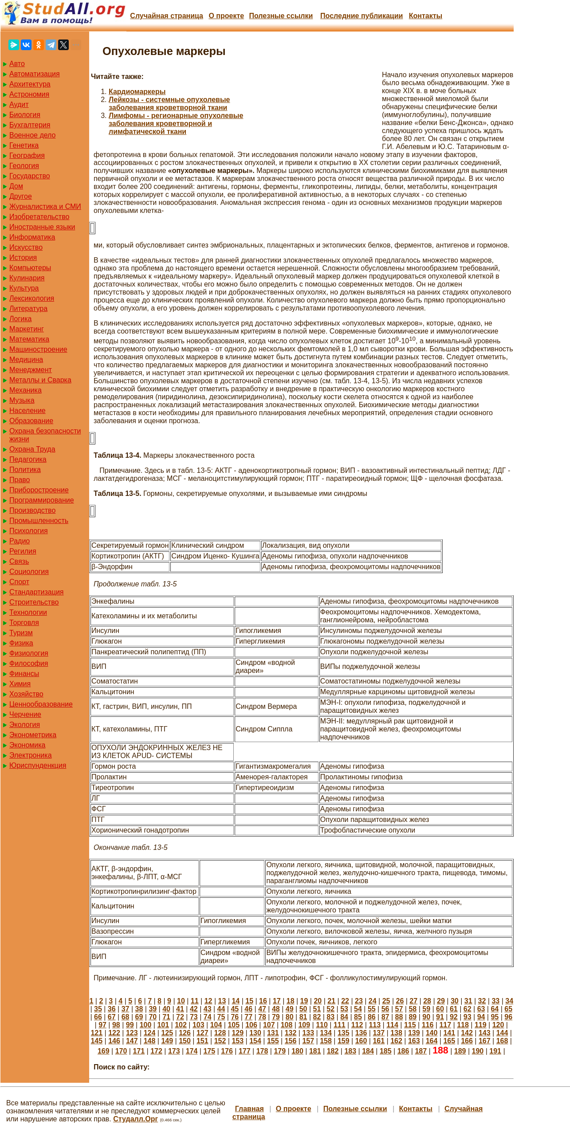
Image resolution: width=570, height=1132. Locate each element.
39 (153, 1009)
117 (445, 1025)
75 (221, 1017)
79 (276, 1017)
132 (291, 1033)
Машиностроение (38, 349)
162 (396, 1041)
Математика (29, 339)
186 (403, 1051)
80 (290, 1017)
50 (303, 1009)
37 (126, 1009)
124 (150, 1033)
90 (426, 1017)
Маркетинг (26, 329)
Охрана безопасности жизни (45, 435)
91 (440, 1017)
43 (208, 1009)
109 (304, 1025)
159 (344, 1041)
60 (440, 1009)
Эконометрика (32, 735)
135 (344, 1033)
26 (400, 1001)
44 (221, 1009)
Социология (29, 571)
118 (463, 1025)
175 (209, 1051)
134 (326, 1033)
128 (220, 1033)
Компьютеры (30, 267)
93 (468, 1017)
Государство (29, 176)
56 (385, 1009)
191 (495, 1051)
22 (345, 1001)
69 (139, 1017)
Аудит (19, 104)
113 (375, 1025)
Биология (24, 114)
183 (350, 1051)
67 (112, 1017)
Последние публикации (361, 16)
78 (262, 1017)
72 (180, 1017)
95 (495, 1017)
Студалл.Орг (135, 1119)
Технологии (28, 612)
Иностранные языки (42, 227)
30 (455, 1001)
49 (290, 1009)
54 (358, 1009)
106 (251, 1025)
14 (236, 1001)
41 (180, 1009)
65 (508, 1009)
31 (468, 1001)
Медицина (26, 359)
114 (392, 1025)
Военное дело (32, 135)
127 (202, 1033)
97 (102, 1025)
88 (399, 1017)
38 (139, 1009)
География (27, 155)
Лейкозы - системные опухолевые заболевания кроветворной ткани (169, 103)
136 (361, 1033)
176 (227, 1051)
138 (396, 1033)
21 (331, 1001)
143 (485, 1033)
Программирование (41, 500)
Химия (20, 684)
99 (130, 1025)
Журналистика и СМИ (45, 206)
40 (166, 1009)
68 (126, 1017)
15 (249, 1001)
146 (114, 1041)
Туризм (21, 633)
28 (427, 1001)
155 (273, 1041)
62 (468, 1009)
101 (163, 1025)
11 (195, 1001)
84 (344, 1017)
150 (185, 1041)
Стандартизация (36, 592)
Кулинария (26, 278)
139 (414, 1033)
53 (344, 1009)
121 (96, 1033)
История (23, 257)
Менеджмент (30, 369)
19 (304, 1001)
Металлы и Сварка (40, 380)
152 (220, 1041)
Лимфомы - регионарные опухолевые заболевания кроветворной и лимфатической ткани (176, 123)
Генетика (24, 145)
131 (273, 1033)
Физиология (28, 653)
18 (291, 1001)
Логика (20, 318)
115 (410, 1025)
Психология (28, 531)
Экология (24, 724)
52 (330, 1009)
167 (485, 1041)
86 (372, 1017)
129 (238, 1033)
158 (326, 1041)
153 (238, 1041)
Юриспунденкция (37, 765)
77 (248, 1017)
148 (150, 1041)
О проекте (226, 16)
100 (146, 1025)
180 (297, 1051)
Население (27, 410)
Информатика (32, 237)
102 (181, 1025)
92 (454, 1017)
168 (502, 1041)
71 (166, 1017)
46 (248, 1009)
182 (333, 1051)
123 (132, 1033)
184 (368, 1051)
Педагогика (28, 459)
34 (509, 1001)
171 (139, 1051)
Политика (25, 469)
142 (467, 1033)
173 (174, 1051)
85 (358, 1017)
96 (508, 1017)
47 (262, 1009)
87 (385, 1017)
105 (234, 1025)
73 (194, 1017)
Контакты (425, 16)
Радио (19, 541)
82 (317, 1017)
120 (498, 1025)
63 (481, 1009)
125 (167, 1033)
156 (291, 1041)
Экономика (27, 745)
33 (495, 1001)
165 (449, 1041)
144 (502, 1033)
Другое (20, 196)
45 (235, 1009)
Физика (21, 643)
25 (386, 1001)
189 (460, 1051)
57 (399, 1009)
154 (255, 1041)
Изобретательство (39, 216)
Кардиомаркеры (137, 91)
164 (432, 1041)
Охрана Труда (32, 449)
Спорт (19, 582)
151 (202, 1041)
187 (421, 1051)
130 (255, 1033)
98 (116, 1025)
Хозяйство (26, 694)
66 (98, 1017)
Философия (28, 663)
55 (372, 1009)
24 (373, 1001)
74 (208, 1017)
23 (359, 1001)
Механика (25, 390)
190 (478, 1051)
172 (156, 1051)
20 (318, 1001)
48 (276, 1009)
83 (330, 1017)
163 (414, 1041)
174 (192, 1051)
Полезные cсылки (281, 16)
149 (167, 1041)
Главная (249, 1108)
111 (340, 1025)
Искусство (26, 247)
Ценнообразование (41, 704)
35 (98, 1009)
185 (386, 1051)
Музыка (22, 400)
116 (428, 1025)
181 (315, 1051)
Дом (16, 186)
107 (269, 1025)
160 (361, 1041)
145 (96, 1041)
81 (303, 1017)
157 (308, 1041)
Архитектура (30, 84)
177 (245, 1051)
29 (441, 1001)
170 (121, 1051)
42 (194, 1009)
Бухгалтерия (29, 125)
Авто (17, 63)
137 (379, 1033)
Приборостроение (39, 490)
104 (216, 1025)
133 (308, 1033)
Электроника (30, 755)
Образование (31, 420)
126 (185, 1033)
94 (481, 1017)
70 (153, 1017)
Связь (19, 561)
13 (222, 1001)
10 (181, 1001)
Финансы (24, 673)
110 (322, 1025)
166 (467, 1041)
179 (280, 1051)
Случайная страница (166, 16)
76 (235, 1017)
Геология (24, 165)
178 (262, 1051)
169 (104, 1051)
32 (482, 1001)
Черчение (25, 714)
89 (413, 1017)
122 (114, 1033)
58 (413, 1009)
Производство (32, 510)
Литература (28, 308)
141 (449, 1033)
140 (432, 1033)
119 (481, 1025)
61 (454, 1009)
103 (198, 1025)
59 (426, 1009)
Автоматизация (34, 74)
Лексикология (31, 298)
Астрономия (29, 94)
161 (379, 1041)
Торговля (24, 622)
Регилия (22, 551)
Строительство (34, 602)
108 (287, 1025)
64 (495, 1009)
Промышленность (38, 520)
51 (317, 1009)
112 (357, 1025)
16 (263, 1001)
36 (112, 1009)
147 (132, 1041)
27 (413, 1001)
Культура (24, 288)
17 (277, 1001)
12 (208, 1001)
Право (19, 479)
